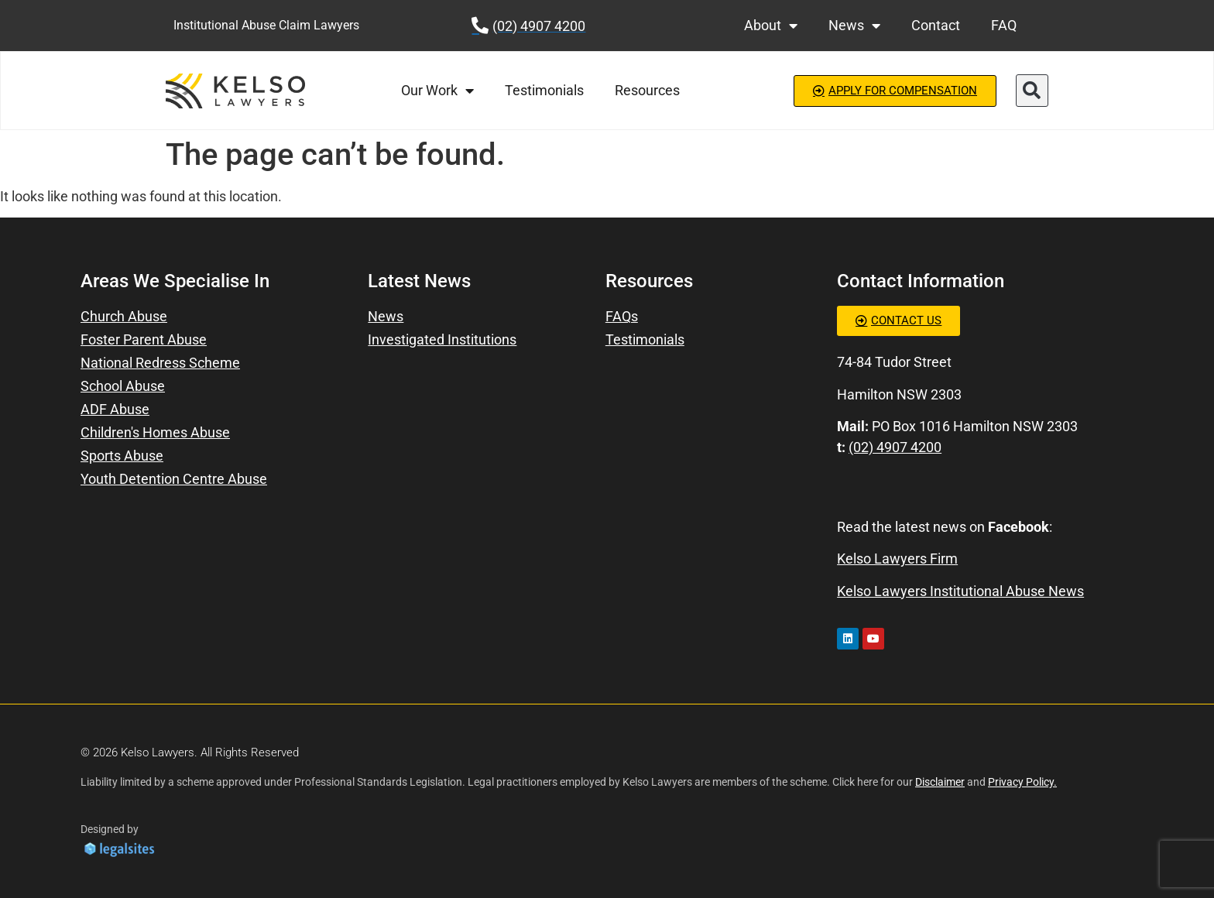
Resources (647, 90)
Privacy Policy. (1022, 782)
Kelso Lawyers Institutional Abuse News (960, 591)
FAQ (1004, 25)
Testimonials (544, 90)
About (770, 25)
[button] (1032, 90)
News (854, 25)
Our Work (437, 90)
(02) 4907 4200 (895, 447)
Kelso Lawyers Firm (897, 558)
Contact (935, 25)
